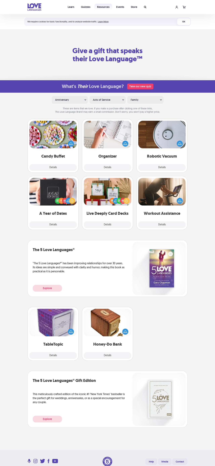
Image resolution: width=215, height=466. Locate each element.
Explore (47, 288)
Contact (180, 461)
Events (120, 7)
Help (151, 461)
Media (164, 461)
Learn (71, 7)
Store (134, 7)
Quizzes (85, 7)
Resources (103, 7)
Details (53, 167)
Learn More (103, 21)
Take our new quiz (140, 86)
